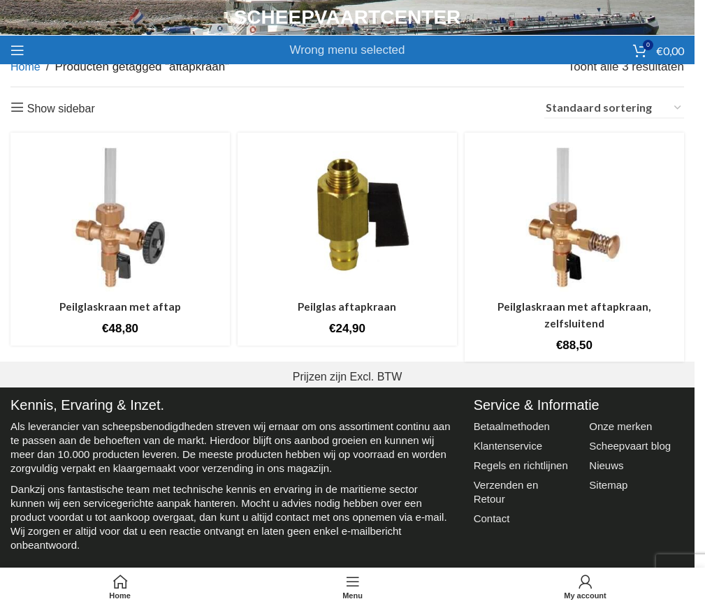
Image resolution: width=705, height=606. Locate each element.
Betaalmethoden (512, 423)
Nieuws (606, 462)
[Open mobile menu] (17, 50)
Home (25, 67)
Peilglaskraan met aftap (118, 302)
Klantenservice (508, 442)
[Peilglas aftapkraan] (347, 215)
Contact (492, 515)
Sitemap (608, 481)
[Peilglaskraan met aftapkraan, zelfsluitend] (576, 215)
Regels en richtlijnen (521, 462)
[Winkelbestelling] (614, 108)
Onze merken (620, 423)
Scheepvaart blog (630, 442)
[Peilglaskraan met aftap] (118, 215)
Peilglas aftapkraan (347, 302)
